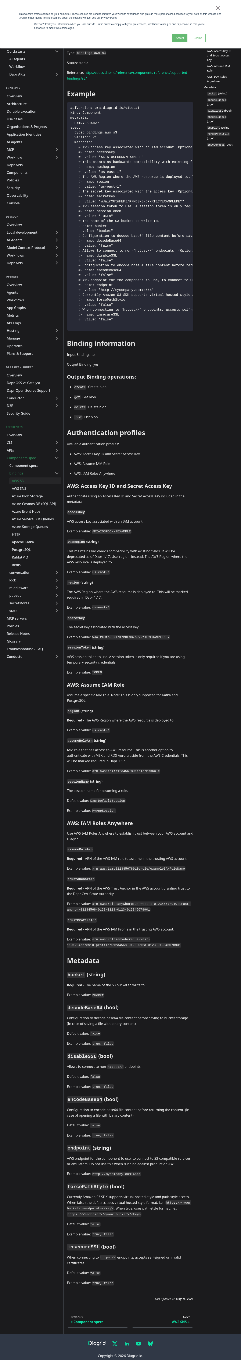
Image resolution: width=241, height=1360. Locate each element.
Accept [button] (180, 37)
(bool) (217, 102)
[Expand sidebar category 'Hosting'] (56, 330)
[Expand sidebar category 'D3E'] (56, 405)
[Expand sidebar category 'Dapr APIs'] (56, 74)
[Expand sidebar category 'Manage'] (56, 338)
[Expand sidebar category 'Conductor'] (56, 398)
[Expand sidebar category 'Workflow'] (56, 157)
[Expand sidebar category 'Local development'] (56, 232)
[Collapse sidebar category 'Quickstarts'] (56, 51)
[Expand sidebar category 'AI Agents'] (56, 240)
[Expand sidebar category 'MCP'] (56, 149)
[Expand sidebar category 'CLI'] (56, 442)
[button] (34, 473)
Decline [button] (198, 37)
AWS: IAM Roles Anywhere (217, 79)
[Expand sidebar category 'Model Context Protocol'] (56, 247)
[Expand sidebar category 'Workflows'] (56, 255)
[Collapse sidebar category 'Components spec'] (56, 458)
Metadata (210, 87)
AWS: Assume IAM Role (218, 68)
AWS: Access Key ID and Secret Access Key (219, 55)
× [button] (217, 8)
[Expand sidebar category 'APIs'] (56, 450)
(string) (217, 93)
